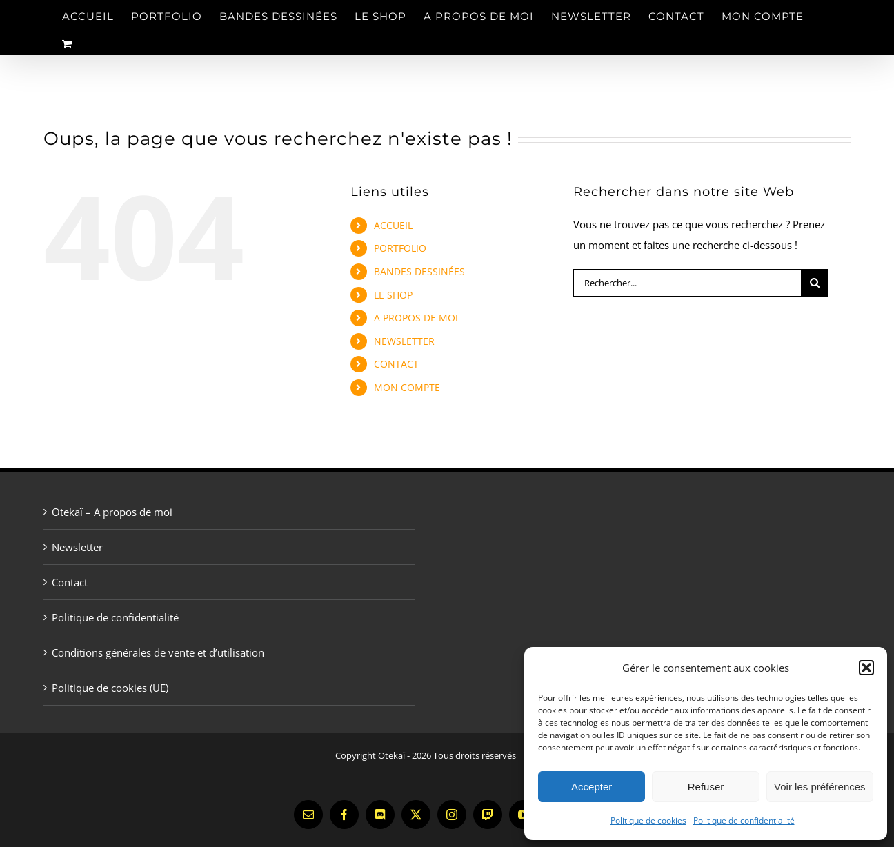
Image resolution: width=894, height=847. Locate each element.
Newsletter (77, 547)
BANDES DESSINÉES (419, 271)
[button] (866, 668)
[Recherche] (814, 283)
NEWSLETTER (404, 341)
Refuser (706, 787)
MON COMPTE (407, 387)
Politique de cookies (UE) (110, 688)
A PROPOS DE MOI (416, 317)
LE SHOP (393, 294)
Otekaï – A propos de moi (112, 512)
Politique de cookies (648, 820)
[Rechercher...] (687, 283)
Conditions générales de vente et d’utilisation (158, 652)
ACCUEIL (393, 225)
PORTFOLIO (400, 248)
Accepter (591, 787)
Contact (70, 582)
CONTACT (396, 363)
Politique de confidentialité (744, 820)
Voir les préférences (820, 787)
